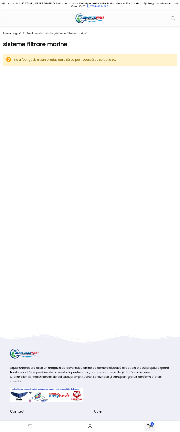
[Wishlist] (30, 426)
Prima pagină (12, 33)
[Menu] (5, 18)
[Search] (173, 18)
